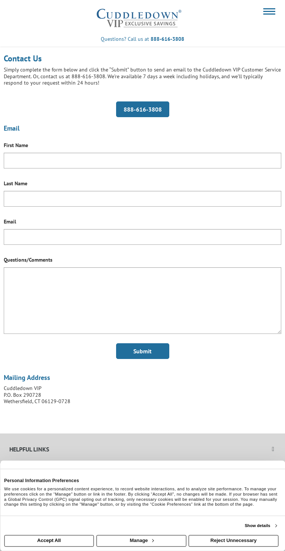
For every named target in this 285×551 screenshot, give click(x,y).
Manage (142, 541)
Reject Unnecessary (233, 541)
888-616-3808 (167, 39)
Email (10, 221)
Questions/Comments (28, 259)
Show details (257, 525)
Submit (142, 351)
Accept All (49, 541)
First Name (16, 145)
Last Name (15, 183)
